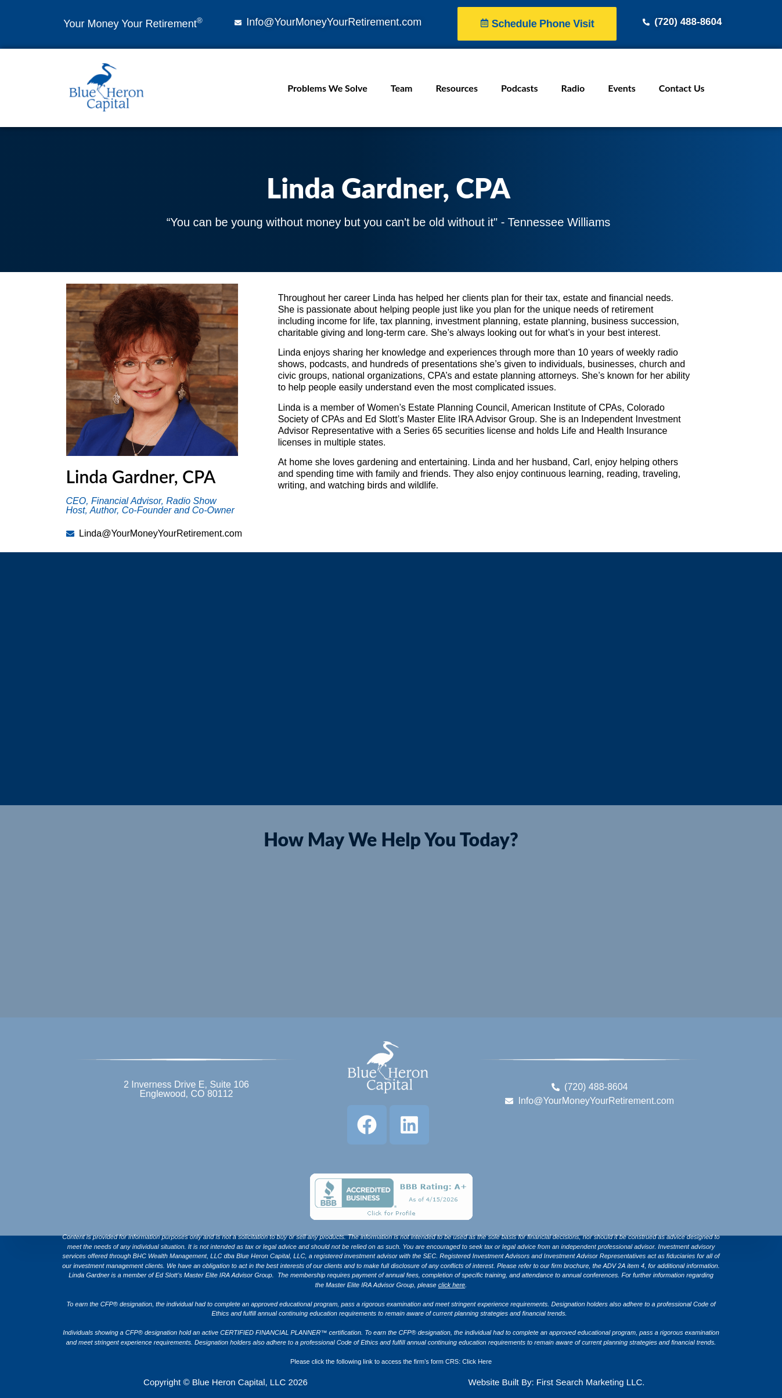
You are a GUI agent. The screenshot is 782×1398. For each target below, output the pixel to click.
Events (622, 87)
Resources (457, 87)
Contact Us (682, 87)
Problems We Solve (327, 87)
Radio (573, 87)
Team (402, 87)
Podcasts (519, 87)
